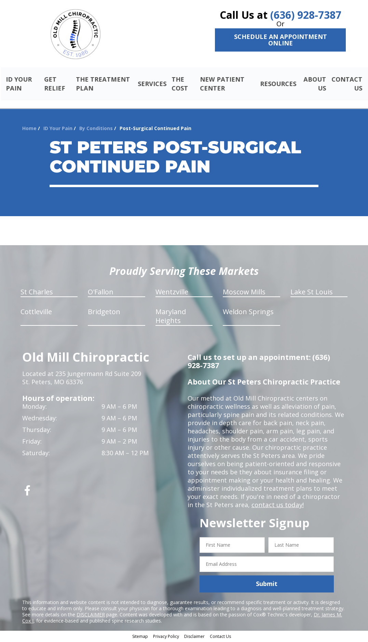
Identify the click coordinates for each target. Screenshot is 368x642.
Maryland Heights (170, 317)
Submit (266, 585)
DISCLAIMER (91, 615)
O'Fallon (100, 292)
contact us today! (276, 506)
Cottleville (36, 312)
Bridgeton (104, 312)
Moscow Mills (244, 292)
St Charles (37, 292)
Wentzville (171, 292)
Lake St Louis (311, 292)
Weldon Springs (248, 312)
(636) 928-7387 (305, 15)
